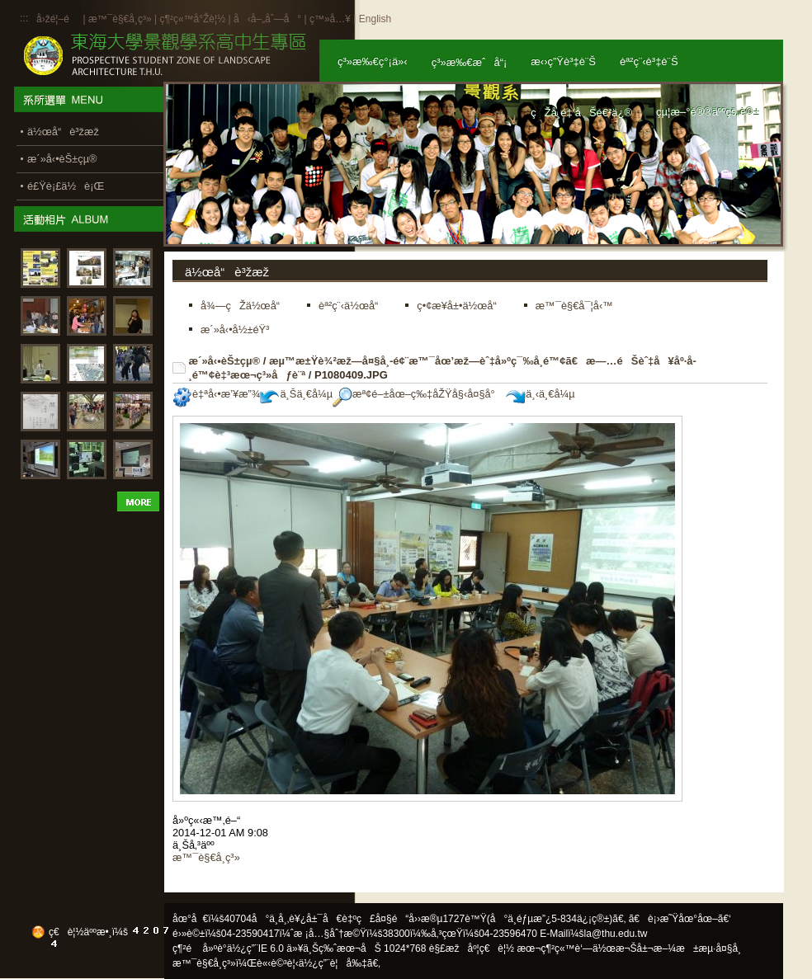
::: (24, 18)
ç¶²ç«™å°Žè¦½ (192, 19)
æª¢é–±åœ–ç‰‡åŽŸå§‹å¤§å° (418, 394)
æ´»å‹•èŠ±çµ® (225, 361)
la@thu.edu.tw (616, 933)
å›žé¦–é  (58, 19)
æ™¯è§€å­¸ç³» (121, 19)
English (375, 19)
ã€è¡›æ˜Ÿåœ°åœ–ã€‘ (680, 919)
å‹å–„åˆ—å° (267, 19)
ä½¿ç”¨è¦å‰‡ (333, 963)
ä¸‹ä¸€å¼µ (540, 394)
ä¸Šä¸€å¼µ (296, 394)
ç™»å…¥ (330, 19)
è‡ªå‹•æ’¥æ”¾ (216, 394)
